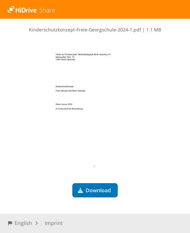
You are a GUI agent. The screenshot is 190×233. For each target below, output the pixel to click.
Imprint (54, 223)
